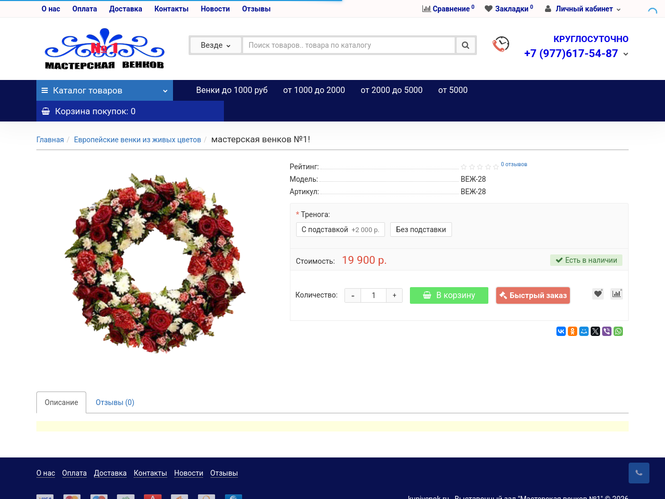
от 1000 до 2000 (314, 90)
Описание (61, 381)
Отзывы (256, 9)
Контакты (171, 9)
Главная (50, 119)
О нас (51, 9)
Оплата (84, 9)
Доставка (125, 9)
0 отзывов (514, 143)
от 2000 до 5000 (391, 90)
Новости (215, 9)
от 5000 (453, 90)
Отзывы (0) (115, 381)
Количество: (317, 274)
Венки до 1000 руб (232, 90)
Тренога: (315, 194)
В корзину (449, 274)
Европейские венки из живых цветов (137, 119)
